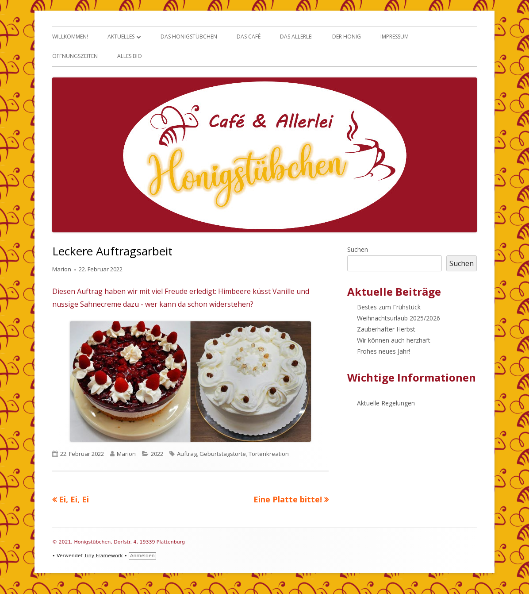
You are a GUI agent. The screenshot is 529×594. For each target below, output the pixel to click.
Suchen (357, 249)
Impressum (394, 36)
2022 (157, 454)
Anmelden (142, 556)
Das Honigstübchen (189, 36)
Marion (61, 269)
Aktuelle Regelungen (386, 403)
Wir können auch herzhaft (393, 340)
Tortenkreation (269, 454)
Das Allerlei (296, 36)
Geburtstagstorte (222, 454)
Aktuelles (120, 36)
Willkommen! (70, 36)
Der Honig (346, 36)
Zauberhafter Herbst (386, 329)
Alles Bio (129, 56)
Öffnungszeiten (75, 56)
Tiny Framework (103, 556)
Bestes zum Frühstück (389, 307)
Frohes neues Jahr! (383, 351)
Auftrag (187, 454)
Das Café (249, 36)
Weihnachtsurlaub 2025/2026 (398, 318)
